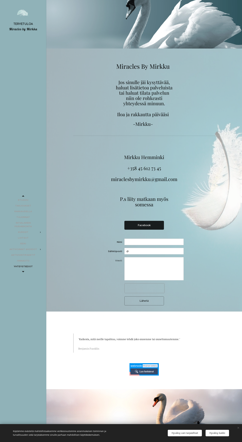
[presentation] (144, 288)
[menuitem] (23, 200)
